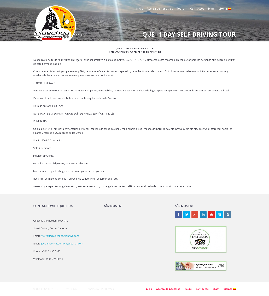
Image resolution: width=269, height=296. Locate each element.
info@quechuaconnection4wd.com (59, 235)
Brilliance (83, 289)
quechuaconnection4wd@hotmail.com (61, 243)
